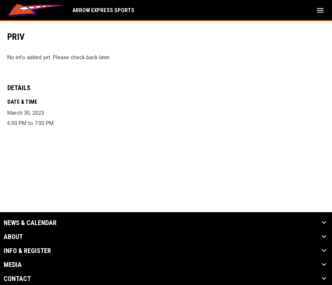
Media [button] (13, 264)
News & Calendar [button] (30, 223)
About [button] (13, 237)
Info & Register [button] (27, 250)
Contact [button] (17, 278)
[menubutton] (320, 10)
